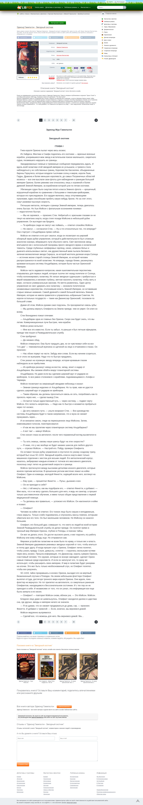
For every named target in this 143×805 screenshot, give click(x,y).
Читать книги (39, 7)
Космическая (47, 783)
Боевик (19, 776)
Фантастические (75, 781)
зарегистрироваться (37, 717)
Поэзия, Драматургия (110, 58)
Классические (21, 785)
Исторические (21, 783)
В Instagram (56, 37)
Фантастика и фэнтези (110, 19)
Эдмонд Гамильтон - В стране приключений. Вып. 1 (68, 682)
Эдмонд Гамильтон (62, 47)
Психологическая (48, 787)
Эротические (74, 787)
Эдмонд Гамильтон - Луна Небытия (26, 682)
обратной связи (72, 802)
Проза (106, 32)
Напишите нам (61, 80)
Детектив (19, 778)
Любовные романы (70, 7)
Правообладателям (102, 789)
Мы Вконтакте (89, 37)
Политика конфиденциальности (106, 792)
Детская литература (109, 37)
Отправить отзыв (23, 764)
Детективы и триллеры (53, 7)
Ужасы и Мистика (48, 789)
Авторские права (57, 23)
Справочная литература (110, 48)
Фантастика (84, 7)
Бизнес (106, 42)
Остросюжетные (75, 783)
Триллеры (20, 789)
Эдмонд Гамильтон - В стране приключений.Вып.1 (89, 682)
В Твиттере (39, 37)
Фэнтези (45, 792)
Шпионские (20, 792)
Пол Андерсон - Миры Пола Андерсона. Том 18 (46, 682)
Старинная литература (110, 50)
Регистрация (120, 2)
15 (73, 120)
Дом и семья (107, 40)
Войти (111, 2)
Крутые (19, 787)
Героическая (47, 778)
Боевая (45, 776)
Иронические (21, 781)
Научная (45, 785)
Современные (74, 785)
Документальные (109, 29)
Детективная (47, 781)
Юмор (105, 53)
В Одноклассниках (74, 37)
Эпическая (46, 794)
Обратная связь (101, 794)
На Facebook (24, 37)
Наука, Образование (109, 27)
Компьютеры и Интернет (111, 56)
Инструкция (84, 83)
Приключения (108, 34)
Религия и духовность (110, 45)
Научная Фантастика (63, 55)
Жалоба (52, 78)
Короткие (72, 778)
